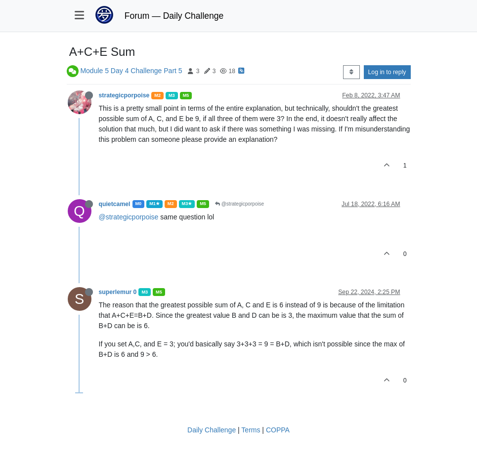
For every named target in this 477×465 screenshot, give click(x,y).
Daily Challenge (211, 430)
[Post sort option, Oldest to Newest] (351, 72)
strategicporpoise (124, 95)
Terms (250, 430)
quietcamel (114, 204)
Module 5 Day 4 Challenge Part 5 (131, 71)
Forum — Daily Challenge (174, 16)
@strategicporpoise (239, 204)
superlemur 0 (118, 292)
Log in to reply (387, 72)
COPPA (278, 430)
